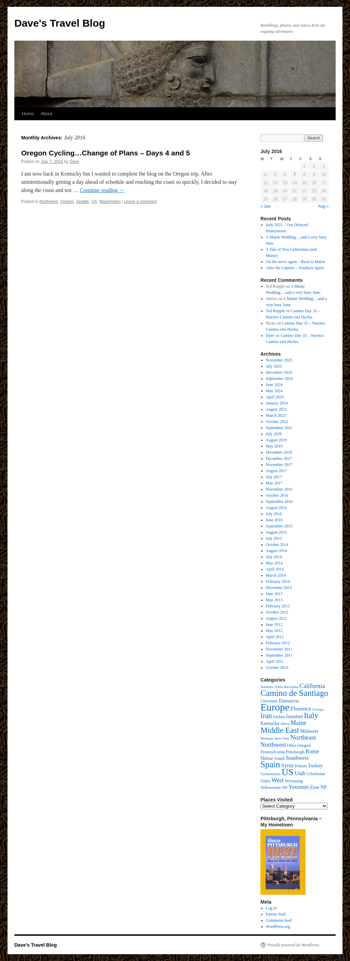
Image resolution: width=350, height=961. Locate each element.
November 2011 (279, 649)
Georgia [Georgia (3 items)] (318, 709)
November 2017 (279, 464)
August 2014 (276, 550)
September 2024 (279, 378)
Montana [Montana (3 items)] (266, 738)
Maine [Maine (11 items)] (298, 722)
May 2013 (274, 600)
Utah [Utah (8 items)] (300, 773)
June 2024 (274, 384)
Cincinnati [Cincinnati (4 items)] (269, 701)
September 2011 (279, 655)
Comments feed (279, 920)
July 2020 (274, 433)
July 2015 (274, 538)
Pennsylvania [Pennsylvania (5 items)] (272, 751)
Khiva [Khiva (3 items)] (285, 724)
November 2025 (279, 360)
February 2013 (278, 606)
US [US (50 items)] (288, 772)
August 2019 (276, 440)
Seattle (82, 201)
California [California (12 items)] (312, 686)
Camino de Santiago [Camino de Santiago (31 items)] (294, 693)
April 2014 (275, 569)
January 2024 (277, 403)
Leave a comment (140, 201)
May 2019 (274, 446)
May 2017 (274, 483)
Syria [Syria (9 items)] (287, 765)
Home (28, 113)
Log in (271, 908)
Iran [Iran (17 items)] (266, 715)
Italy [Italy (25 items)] (311, 715)
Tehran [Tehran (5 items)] (300, 765)
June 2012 (274, 624)
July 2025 (274, 366)
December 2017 (279, 458)
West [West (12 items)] (277, 780)
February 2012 (278, 643)
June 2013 (274, 593)
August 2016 (276, 507)
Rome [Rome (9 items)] (312, 751)
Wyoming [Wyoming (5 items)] (294, 780)
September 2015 (279, 526)
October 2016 (277, 495)
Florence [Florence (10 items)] (301, 708)
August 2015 (276, 532)
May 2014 (274, 563)
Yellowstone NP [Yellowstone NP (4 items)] (273, 787)
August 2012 (276, 618)
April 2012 (275, 636)
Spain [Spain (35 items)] (270, 764)
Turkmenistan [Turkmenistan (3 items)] (270, 774)
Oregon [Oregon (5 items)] (304, 745)
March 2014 (276, 575)
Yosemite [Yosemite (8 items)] (298, 787)
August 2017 (276, 470)
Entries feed (276, 914)
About (46, 113)
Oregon (67, 201)
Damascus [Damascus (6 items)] (289, 700)
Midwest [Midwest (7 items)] (309, 731)
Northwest (48, 201)
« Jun (265, 206)
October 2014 (277, 544)
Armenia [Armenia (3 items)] (266, 687)
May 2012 (274, 630)
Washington (110, 201)
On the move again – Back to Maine (295, 261)
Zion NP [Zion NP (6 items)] (318, 787)
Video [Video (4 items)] (265, 781)
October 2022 (277, 421)
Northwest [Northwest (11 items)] (273, 744)
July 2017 (274, 477)
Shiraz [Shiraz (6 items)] (266, 758)
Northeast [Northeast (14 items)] (303, 737)
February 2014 (278, 581)
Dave (74, 161)
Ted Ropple (275, 310)
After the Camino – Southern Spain (295, 267)
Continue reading (102, 190)
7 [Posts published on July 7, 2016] (295, 174)
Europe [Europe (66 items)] (275, 707)
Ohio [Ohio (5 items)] (291, 745)
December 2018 (279, 452)
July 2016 (274, 513)
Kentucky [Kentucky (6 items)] (270, 723)
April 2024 (275, 397)
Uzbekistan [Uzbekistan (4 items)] (315, 773)
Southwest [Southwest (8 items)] (297, 758)
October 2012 (277, 612)
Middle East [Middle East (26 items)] (279, 730)
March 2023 (276, 415)
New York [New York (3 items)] (281, 738)
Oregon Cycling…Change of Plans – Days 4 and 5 (105, 153)
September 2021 (279, 427)
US (94, 201)
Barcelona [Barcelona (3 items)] (291, 687)
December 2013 (279, 587)
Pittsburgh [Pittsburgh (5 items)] (295, 751)
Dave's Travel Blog (59, 23)
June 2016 (274, 520)
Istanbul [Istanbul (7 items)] (294, 716)
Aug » (323, 206)
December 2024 (279, 372)
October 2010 (277, 667)
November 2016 (279, 489)
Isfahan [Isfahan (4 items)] (279, 716)
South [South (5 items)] (279, 758)
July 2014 (274, 556)
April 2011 (275, 661)
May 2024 (274, 390)
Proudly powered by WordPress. (293, 945)
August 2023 (276, 409)
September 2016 (279, 501)
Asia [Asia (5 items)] (278, 686)
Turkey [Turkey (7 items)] (315, 765)
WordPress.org (278, 926)
